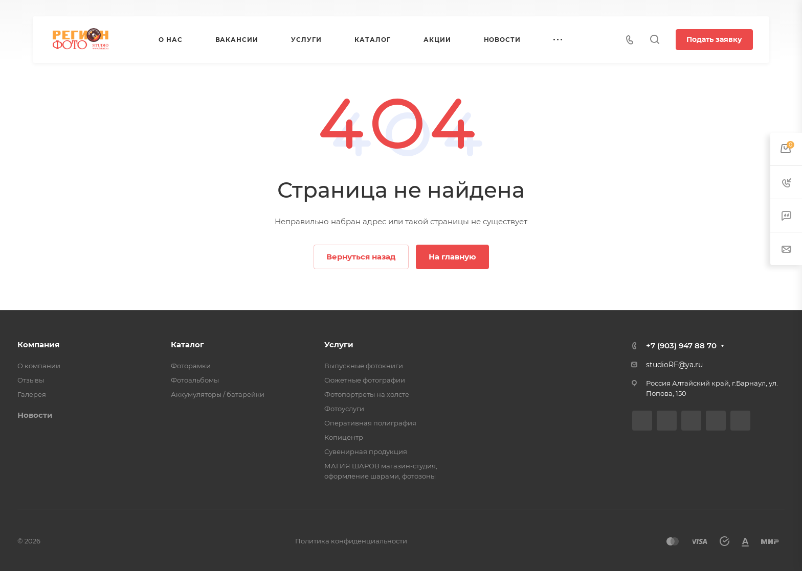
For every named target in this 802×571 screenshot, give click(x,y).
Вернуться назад (361, 256)
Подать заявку (714, 39)
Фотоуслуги (344, 409)
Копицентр (343, 437)
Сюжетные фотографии (364, 380)
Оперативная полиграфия (370, 423)
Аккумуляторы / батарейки (217, 394)
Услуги (338, 344)
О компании (38, 366)
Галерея (31, 394)
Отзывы (30, 380)
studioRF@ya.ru (674, 364)
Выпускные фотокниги (363, 366)
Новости (35, 415)
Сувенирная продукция (365, 451)
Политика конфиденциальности (351, 541)
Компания (38, 344)
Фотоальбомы (195, 380)
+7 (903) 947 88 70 (681, 345)
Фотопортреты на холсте (366, 394)
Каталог (187, 344)
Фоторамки (191, 366)
